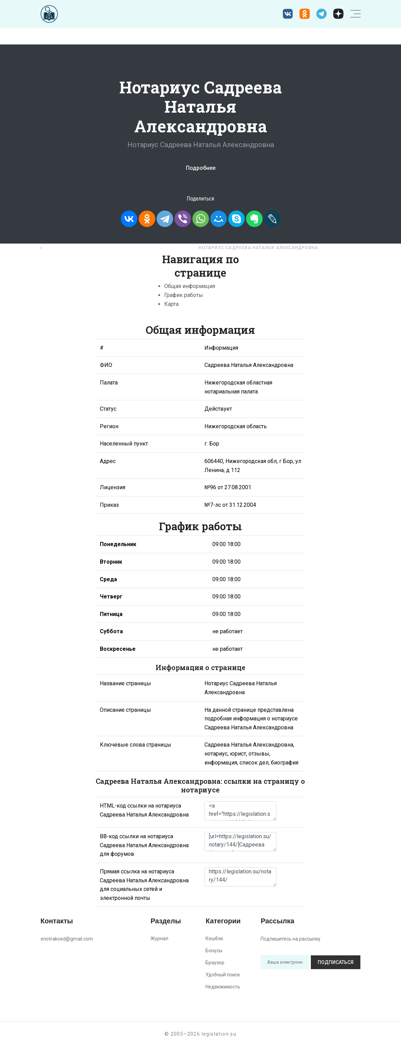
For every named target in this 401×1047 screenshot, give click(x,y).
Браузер (214, 962)
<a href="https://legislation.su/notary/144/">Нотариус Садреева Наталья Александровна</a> (240, 811)
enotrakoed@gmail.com (67, 939)
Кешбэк (214, 938)
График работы (183, 295)
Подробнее (200, 168)
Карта (171, 304)
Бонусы (213, 950)
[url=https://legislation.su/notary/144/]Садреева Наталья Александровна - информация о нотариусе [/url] (240, 841)
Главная (55, 247)
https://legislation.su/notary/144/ (240, 876)
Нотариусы (93, 247)
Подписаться (335, 962)
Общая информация (189, 286)
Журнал (159, 938)
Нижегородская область (153, 247)
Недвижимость (222, 986)
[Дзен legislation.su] (338, 14)
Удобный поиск (222, 974)
